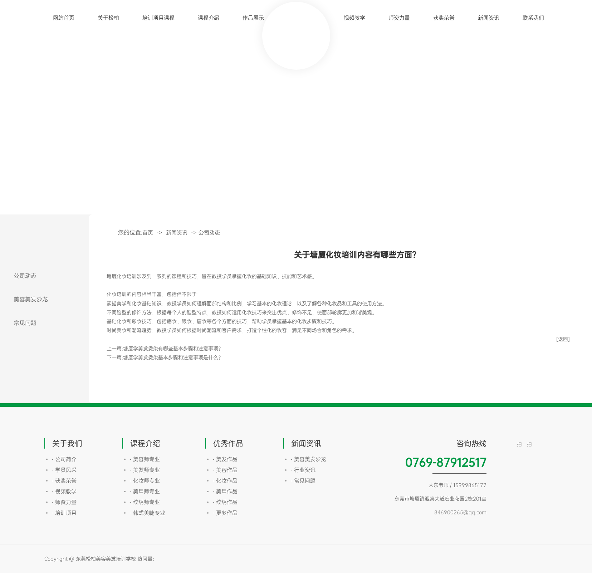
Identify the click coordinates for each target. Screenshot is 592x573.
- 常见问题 (302, 480)
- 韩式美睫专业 (147, 513)
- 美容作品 (225, 470)
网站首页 (63, 17)
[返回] (563, 339)
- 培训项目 (64, 513)
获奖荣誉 (444, 17)
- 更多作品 (225, 513)
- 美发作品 (225, 459)
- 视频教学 (64, 491)
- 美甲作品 (225, 491)
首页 (147, 232)
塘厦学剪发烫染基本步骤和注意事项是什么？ (173, 357)
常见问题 (25, 323)
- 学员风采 (64, 470)
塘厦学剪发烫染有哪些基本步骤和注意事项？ (173, 348)
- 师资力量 (64, 502)
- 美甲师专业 (144, 491)
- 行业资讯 (302, 470)
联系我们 (533, 17)
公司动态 (25, 276)
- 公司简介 (64, 459)
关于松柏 (108, 17)
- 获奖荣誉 (64, 480)
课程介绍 (208, 17)
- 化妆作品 (225, 480)
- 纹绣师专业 (144, 502)
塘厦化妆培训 (122, 276)
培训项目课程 (158, 17)
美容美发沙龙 (31, 299)
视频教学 (354, 17)
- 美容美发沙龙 (308, 459)
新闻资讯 (488, 17)
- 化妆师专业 (144, 480)
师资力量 (399, 17)
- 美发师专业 (144, 470)
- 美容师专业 (144, 459)
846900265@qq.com (460, 512)
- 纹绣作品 (225, 502)
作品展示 (253, 17)
